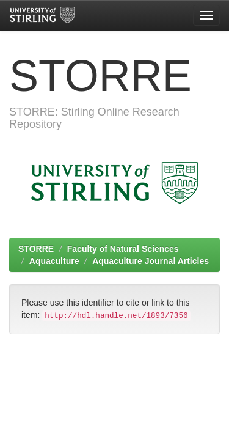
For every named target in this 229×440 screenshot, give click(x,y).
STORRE (36, 249)
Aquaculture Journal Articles (150, 261)
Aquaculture (54, 261)
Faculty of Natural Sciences (123, 249)
